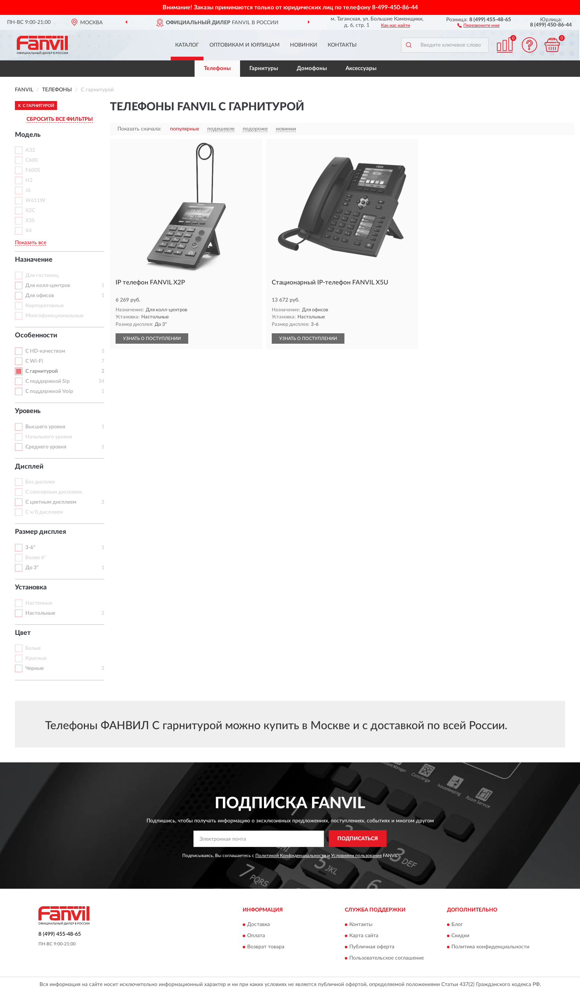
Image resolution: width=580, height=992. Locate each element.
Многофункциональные (54, 315)
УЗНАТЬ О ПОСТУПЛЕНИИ (152, 338)
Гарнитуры (263, 68)
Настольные (40, 613)
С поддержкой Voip (49, 391)
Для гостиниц (42, 275)
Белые (33, 648)
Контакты (342, 45)
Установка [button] (31, 587)
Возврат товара (265, 947)
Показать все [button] (30, 242)
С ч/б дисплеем (44, 512)
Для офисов (39, 295)
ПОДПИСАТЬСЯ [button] (357, 838)
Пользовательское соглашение (386, 958)
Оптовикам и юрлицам (244, 45)
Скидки (460, 935)
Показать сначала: (139, 129)
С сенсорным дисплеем (53, 492)
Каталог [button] (187, 45)
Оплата (256, 935)
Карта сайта (363, 935)
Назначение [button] (34, 259)
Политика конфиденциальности (490, 947)
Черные (34, 668)
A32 (30, 150)
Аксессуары (361, 68)
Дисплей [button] (29, 466)
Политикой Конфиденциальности (290, 855)
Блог (457, 924)
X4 (28, 230)
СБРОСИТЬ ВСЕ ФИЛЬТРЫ (59, 119)
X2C (30, 210)
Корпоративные (44, 305)
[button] (478, 25)
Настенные (38, 603)
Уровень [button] (28, 411)
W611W (35, 200)
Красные (36, 658)
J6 (28, 190)
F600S (32, 170)
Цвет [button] (23, 633)
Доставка (258, 924)
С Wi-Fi (34, 361)
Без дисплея (40, 482)
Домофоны (312, 68)
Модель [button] (28, 135)
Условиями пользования (356, 855)
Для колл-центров (47, 285)
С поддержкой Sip (47, 381)
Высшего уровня (45, 426)
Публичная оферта (371, 947)
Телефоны (217, 68)
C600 (31, 160)
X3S (30, 220)
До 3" (32, 567)
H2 (28, 180)
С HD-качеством (45, 351)
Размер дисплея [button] (40, 532)
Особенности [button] (36, 335)
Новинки (303, 45)
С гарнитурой (41, 371)
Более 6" (35, 557)
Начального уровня (48, 437)
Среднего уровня (45, 447)
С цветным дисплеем (50, 502)
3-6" (30, 547)
